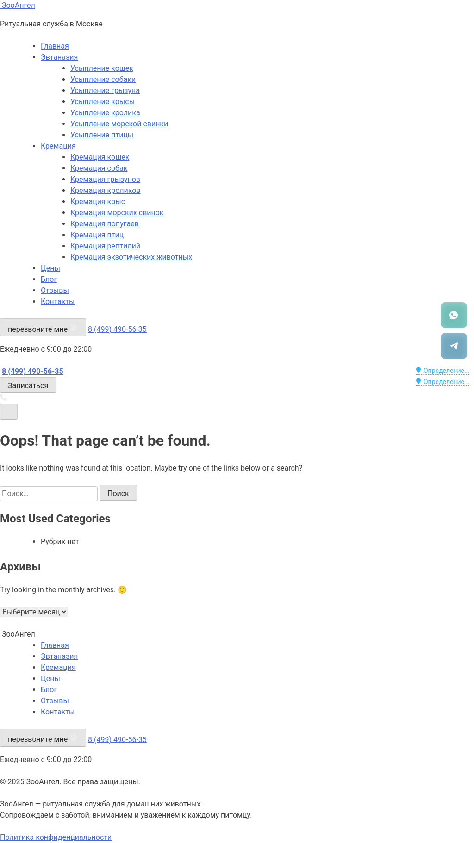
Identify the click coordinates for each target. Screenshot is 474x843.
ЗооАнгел (17, 5)
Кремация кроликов (105, 190)
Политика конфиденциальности (56, 837)
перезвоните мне (43, 328)
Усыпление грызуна (105, 90)
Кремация (58, 146)
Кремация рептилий (105, 246)
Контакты (58, 301)
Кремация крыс (97, 201)
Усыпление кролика (105, 112)
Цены (50, 268)
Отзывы (55, 290)
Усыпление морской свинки (119, 123)
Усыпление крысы (102, 101)
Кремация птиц (97, 234)
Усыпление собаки (103, 79)
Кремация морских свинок (117, 212)
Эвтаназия (59, 57)
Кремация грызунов (105, 179)
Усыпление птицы (101, 134)
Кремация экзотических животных (131, 257)
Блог (49, 279)
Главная (55, 46)
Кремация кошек (99, 157)
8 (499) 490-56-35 (117, 329)
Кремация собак (98, 168)
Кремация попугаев (104, 223)
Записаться (28, 385)
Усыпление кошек (101, 68)
